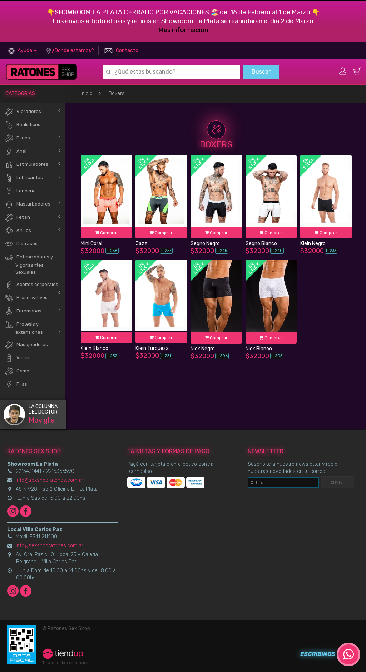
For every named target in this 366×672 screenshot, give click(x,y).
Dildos (17, 138)
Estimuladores (26, 164)
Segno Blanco (261, 244)
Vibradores (23, 111)
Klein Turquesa (152, 348)
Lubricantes (24, 177)
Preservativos (26, 297)
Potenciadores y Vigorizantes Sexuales (29, 264)
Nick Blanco (259, 349)
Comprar (106, 232)
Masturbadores (27, 204)
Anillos (18, 230)
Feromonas (23, 311)
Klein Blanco (94, 348)
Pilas (16, 384)
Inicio (87, 93)
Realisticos (22, 124)
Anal (15, 151)
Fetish (17, 217)
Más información (183, 30)
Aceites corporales (31, 284)
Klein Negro (313, 244)
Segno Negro (205, 244)
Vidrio (17, 358)
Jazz (141, 244)
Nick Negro (203, 349)
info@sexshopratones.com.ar (49, 480)
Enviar (337, 482)
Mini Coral (91, 244)
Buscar (261, 71)
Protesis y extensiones (24, 327)
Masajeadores (26, 344)
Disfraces (21, 243)
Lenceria (20, 191)
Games (18, 371)
